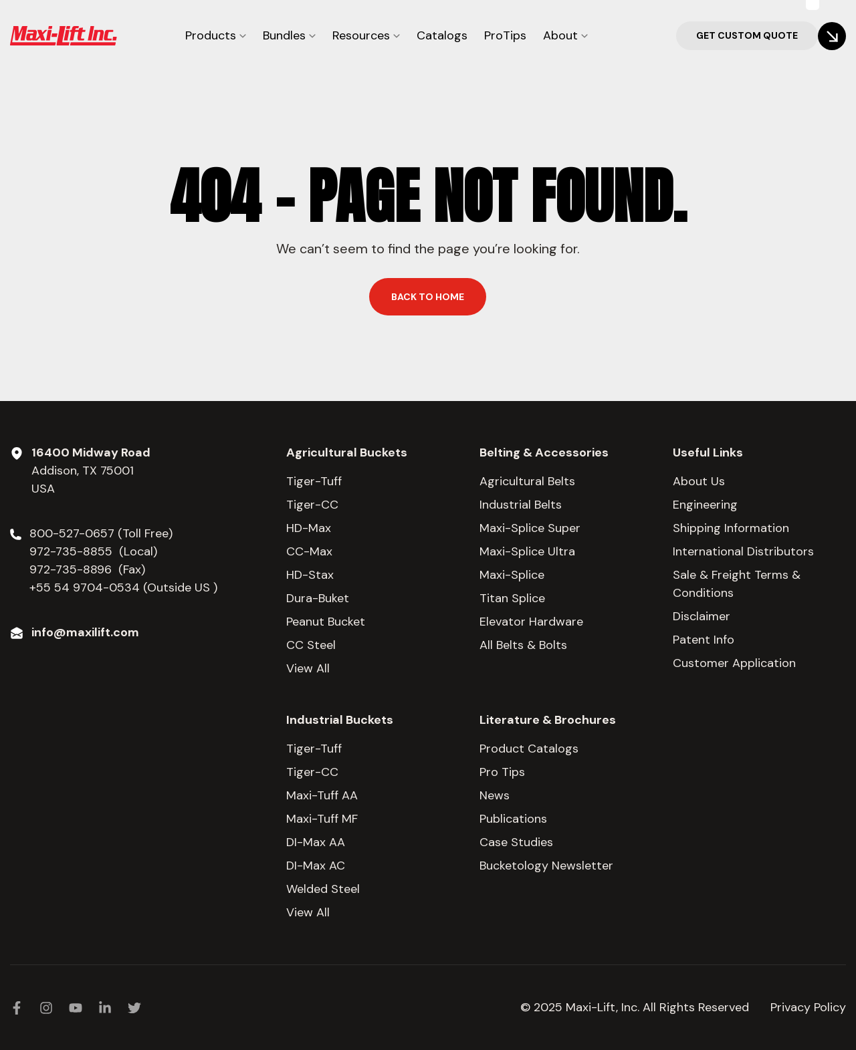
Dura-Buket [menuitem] (317, 598)
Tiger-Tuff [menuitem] (314, 481)
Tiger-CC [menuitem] (312, 505)
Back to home (427, 297)
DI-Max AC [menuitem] (315, 866)
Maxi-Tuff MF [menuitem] (322, 819)
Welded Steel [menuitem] (323, 889)
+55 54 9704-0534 (84, 587)
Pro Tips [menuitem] (502, 772)
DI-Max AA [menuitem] (315, 842)
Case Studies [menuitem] (516, 842)
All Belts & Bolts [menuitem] (523, 645)
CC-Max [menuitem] (309, 551)
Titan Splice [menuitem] (512, 598)
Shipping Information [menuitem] (731, 528)
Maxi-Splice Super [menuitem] (529, 528)
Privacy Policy (808, 1007)
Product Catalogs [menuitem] (528, 749)
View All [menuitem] (308, 668)
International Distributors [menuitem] (743, 551)
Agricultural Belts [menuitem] (527, 481)
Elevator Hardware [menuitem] (531, 622)
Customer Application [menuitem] (734, 663)
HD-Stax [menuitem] (310, 575)
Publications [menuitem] (513, 819)
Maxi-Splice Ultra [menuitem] (527, 551)
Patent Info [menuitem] (703, 640)
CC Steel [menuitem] (311, 645)
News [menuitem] (494, 795)
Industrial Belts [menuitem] (520, 505)
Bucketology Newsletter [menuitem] (546, 866)
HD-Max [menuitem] (308, 528)
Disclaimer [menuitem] (701, 616)
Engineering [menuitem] (705, 505)
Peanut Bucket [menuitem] (325, 622)
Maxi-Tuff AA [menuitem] (322, 795)
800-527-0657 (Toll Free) (102, 533)
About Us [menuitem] (699, 481)
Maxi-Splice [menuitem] (511, 575)
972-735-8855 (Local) (93, 551)
